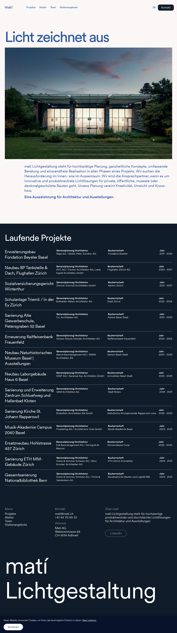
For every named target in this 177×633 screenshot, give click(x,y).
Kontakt (165, 7)
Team (53, 7)
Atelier (43, 7)
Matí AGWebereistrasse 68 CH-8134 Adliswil (68, 531)
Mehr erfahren (89, 620)
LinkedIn (116, 533)
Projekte (31, 7)
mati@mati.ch (64, 514)
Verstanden (13, 627)
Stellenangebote (69, 7)
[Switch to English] (154, 7)
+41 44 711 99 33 (66, 517)
